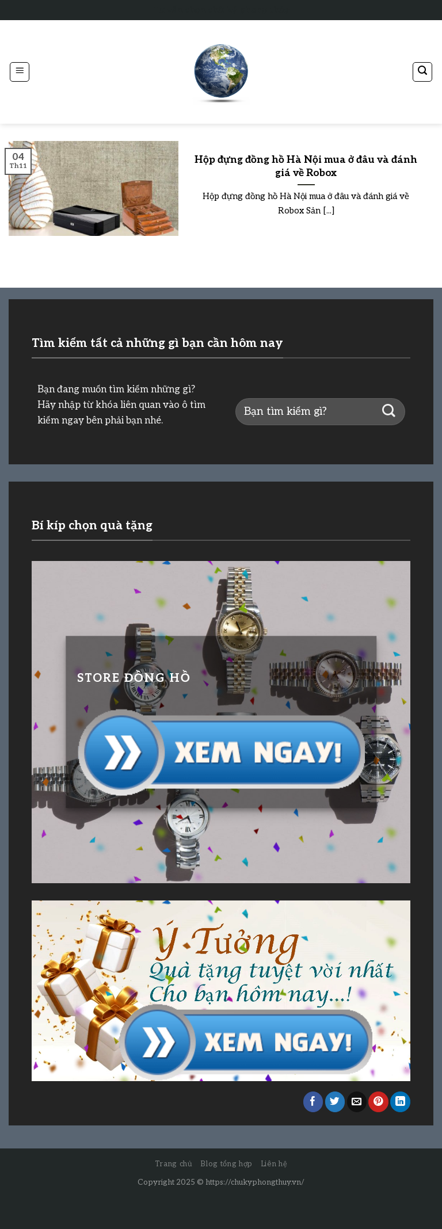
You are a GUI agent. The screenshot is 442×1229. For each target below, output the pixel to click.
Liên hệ (274, 1164)
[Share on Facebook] (313, 1101)
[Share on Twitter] (335, 1101)
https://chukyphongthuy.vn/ (254, 1182)
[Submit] (388, 411)
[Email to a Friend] (357, 1101)
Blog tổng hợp (226, 1164)
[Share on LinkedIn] (400, 1101)
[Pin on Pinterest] (378, 1101)
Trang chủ (174, 1164)
